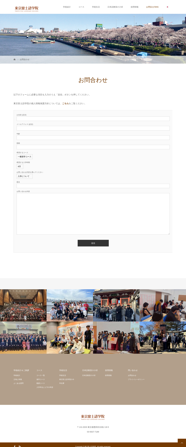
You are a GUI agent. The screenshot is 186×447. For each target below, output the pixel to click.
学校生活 (96, 7)
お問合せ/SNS (152, 7)
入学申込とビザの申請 (44, 387)
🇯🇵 (167, 7)
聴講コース (40, 383)
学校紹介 (67, 7)
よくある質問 (18, 383)
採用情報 (134, 7)
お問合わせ (132, 375)
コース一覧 (40, 375)
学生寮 (61, 383)
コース (81, 7)
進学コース (40, 379)
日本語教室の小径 (115, 7)
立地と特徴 (18, 379)
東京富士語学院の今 (66, 379)
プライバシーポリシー (136, 379)
